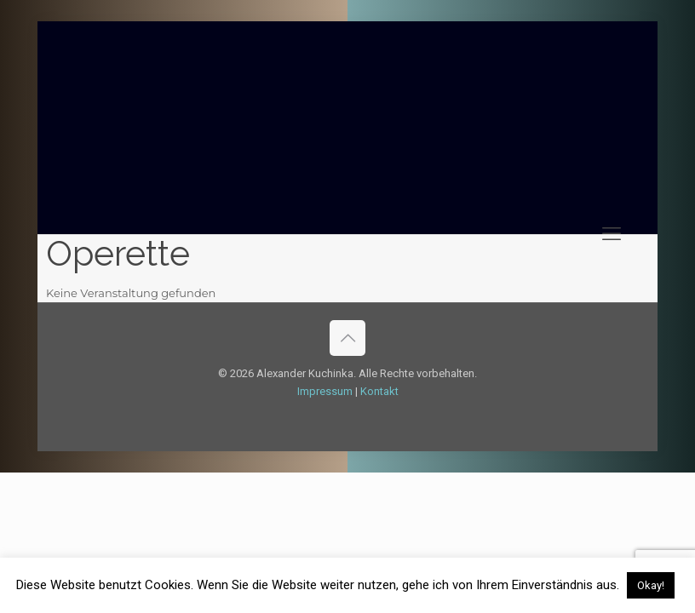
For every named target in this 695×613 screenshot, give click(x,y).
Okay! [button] (650, 585)
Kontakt (379, 391)
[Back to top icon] (347, 338)
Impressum (325, 391)
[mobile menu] (611, 234)
